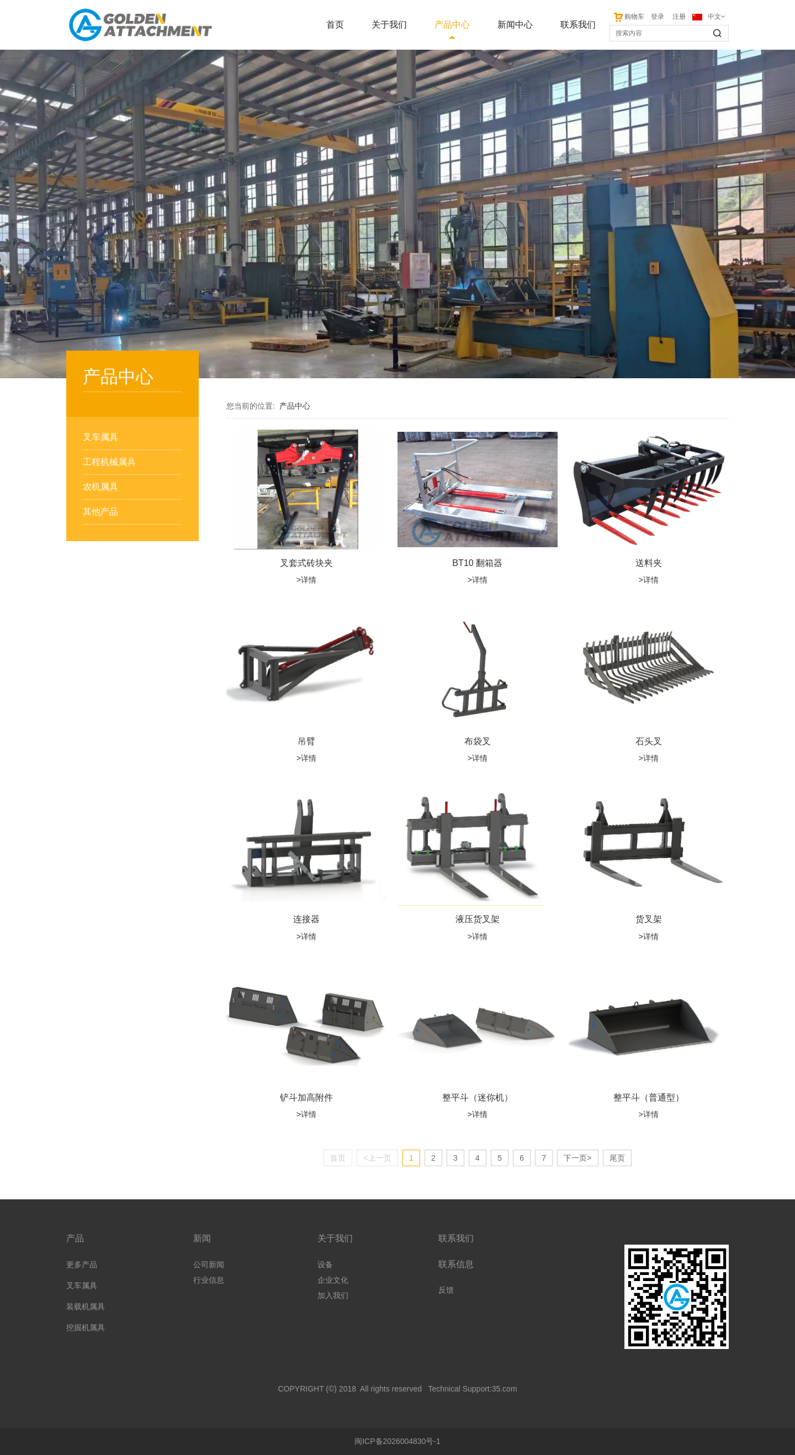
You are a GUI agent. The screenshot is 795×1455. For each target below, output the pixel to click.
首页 (335, 24)
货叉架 (648, 919)
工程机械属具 (109, 462)
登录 (657, 16)
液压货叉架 (477, 919)
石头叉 (648, 741)
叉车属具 (100, 437)
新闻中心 (515, 24)
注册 (679, 16)
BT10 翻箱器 (477, 563)
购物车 (628, 16)
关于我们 (389, 24)
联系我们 (578, 24)
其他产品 (100, 511)
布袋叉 (477, 741)
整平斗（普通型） (648, 1097)
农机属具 (100, 486)
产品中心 (452, 24)
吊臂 (306, 741)
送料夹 (648, 563)
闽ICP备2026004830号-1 (397, 1441)
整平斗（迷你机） (477, 1097)
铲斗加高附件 (306, 1097)
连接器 (306, 919)
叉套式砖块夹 (306, 563)
